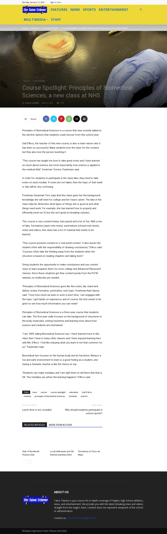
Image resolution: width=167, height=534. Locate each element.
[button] (141, 9)
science (84, 396)
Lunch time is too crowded (36, 409)
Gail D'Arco (87, 392)
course (44, 392)
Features (59, 9)
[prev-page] (24, 461)
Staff (56, 19)
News (75, 9)
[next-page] (30, 461)
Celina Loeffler (32, 103)
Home (25, 28)
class (34, 392)
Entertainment (113, 9)
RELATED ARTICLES (34, 425)
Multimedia (36, 19)
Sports (89, 9)
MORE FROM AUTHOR (60, 425)
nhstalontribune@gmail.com (82, 518)
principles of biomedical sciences (50, 396)
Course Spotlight (50, 28)
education (73, 392)
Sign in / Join (55, 2)
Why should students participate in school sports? (83, 411)
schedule (73, 396)
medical (27, 396)
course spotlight (58, 392)
